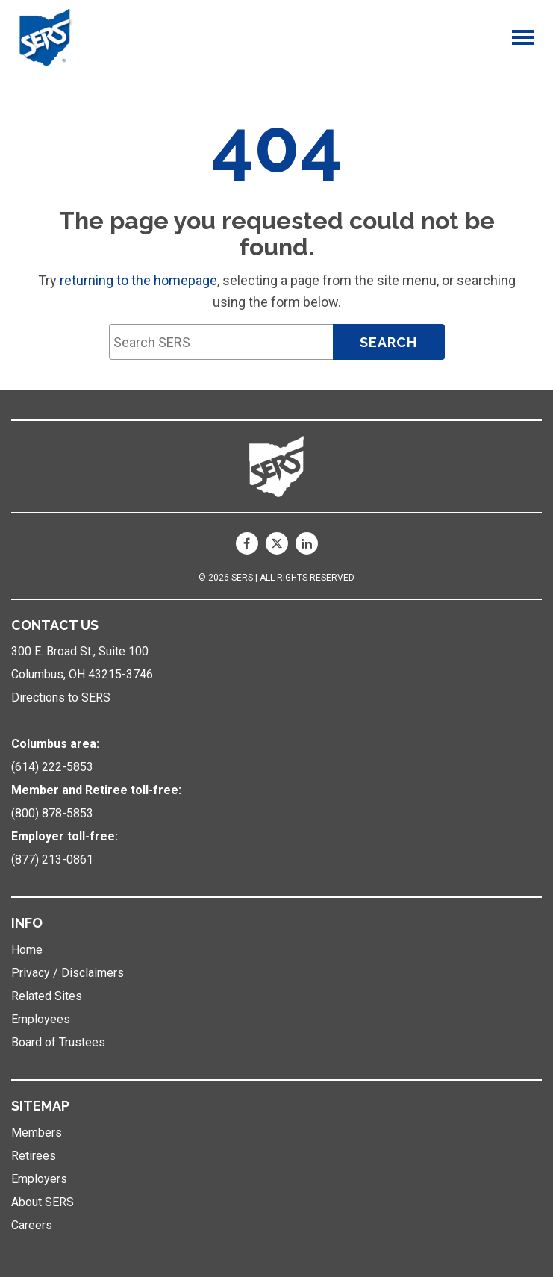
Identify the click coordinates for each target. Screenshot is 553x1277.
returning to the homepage (138, 280)
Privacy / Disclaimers (67, 973)
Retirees (33, 1156)
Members (36, 1132)
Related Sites (46, 996)
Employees (40, 1019)
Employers (39, 1179)
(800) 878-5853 (52, 813)
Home (27, 950)
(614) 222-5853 (52, 767)
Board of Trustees (58, 1042)
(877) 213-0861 (52, 859)
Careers (31, 1225)
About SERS (42, 1202)
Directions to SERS (60, 697)
